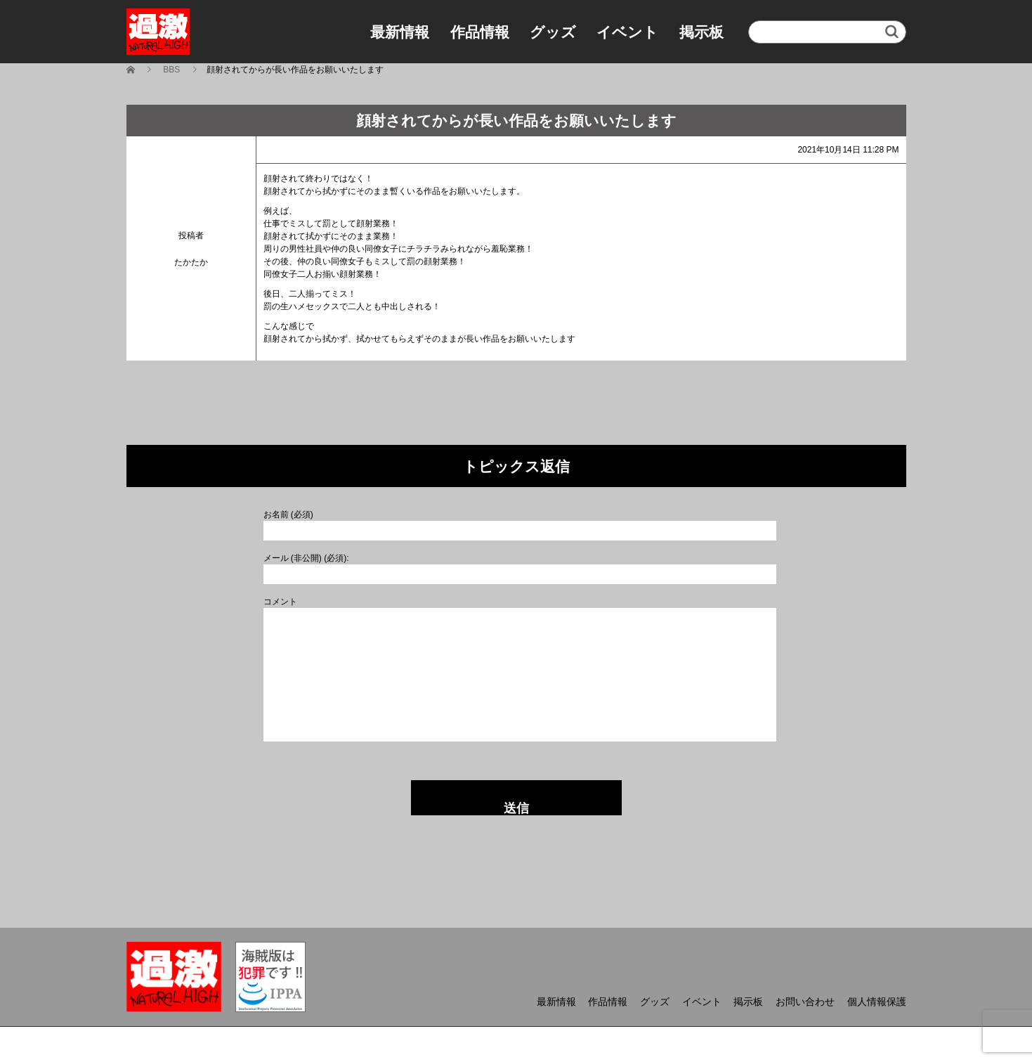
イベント (627, 32)
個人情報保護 (876, 1001)
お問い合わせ (805, 1001)
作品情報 (479, 32)
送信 (516, 808)
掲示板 (701, 32)
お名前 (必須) (288, 514)
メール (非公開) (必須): (306, 558)
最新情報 (399, 32)
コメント (280, 602)
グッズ (553, 32)
